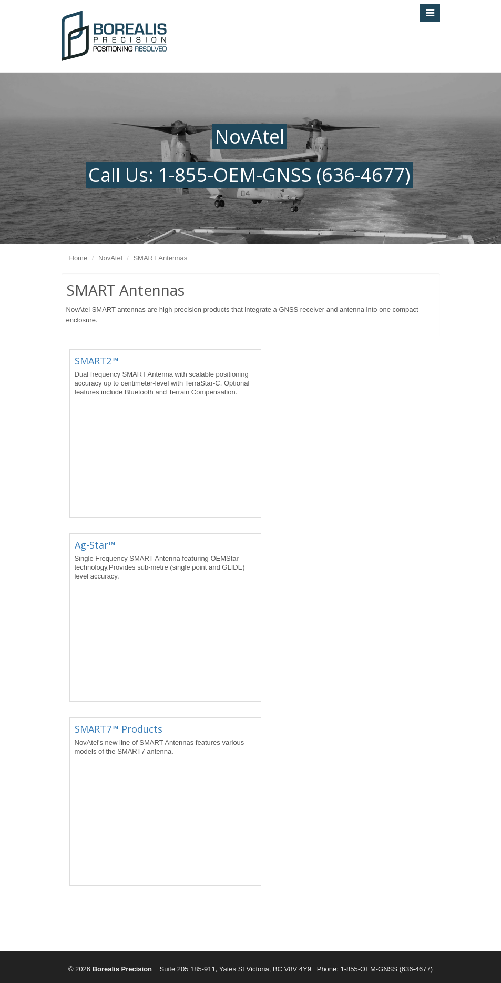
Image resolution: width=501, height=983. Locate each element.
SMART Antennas (160, 258)
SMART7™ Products (118, 729)
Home (78, 258)
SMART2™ (97, 360)
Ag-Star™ (95, 545)
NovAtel (110, 258)
